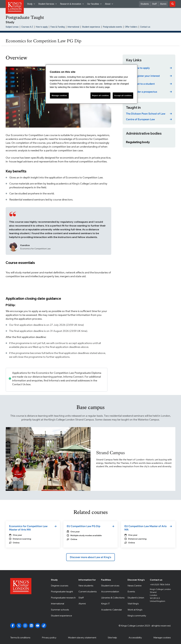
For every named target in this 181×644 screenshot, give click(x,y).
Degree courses (63, 585)
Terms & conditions (20, 637)
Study (32, 4)
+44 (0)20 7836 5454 (160, 584)
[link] (149, 68)
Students (145, 4)
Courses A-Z (27, 27)
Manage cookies (162, 637)
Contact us (145, 27)
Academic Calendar (113, 609)
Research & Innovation (72, 4)
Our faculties (95, 4)
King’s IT (113, 603)
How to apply (42, 27)
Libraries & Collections (113, 597)
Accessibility (135, 637)
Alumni (163, 4)
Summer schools (63, 609)
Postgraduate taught (63, 591)
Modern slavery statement (82, 637)
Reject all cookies (100, 95)
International (73, 27)
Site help (112, 637)
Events (137, 591)
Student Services (48, 4)
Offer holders (131, 27)
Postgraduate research (63, 597)
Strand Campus (110, 452)
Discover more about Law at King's (90, 557)
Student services (113, 585)
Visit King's (137, 603)
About (110, 4)
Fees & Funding (57, 27)
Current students (88, 591)
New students (88, 585)
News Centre (137, 585)
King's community (137, 615)
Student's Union (137, 597)
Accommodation (113, 591)
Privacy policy (49, 637)
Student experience (91, 27)
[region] (91, 84)
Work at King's (137, 609)
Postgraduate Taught (25, 17)
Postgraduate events (112, 27)
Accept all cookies (123, 95)
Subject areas (12, 27)
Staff (154, 4)
